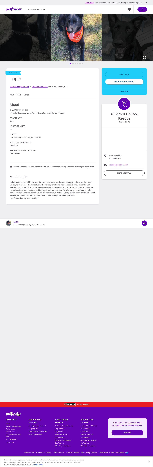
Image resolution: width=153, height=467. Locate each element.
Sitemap (48, 453)
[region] (76, 461)
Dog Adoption (59, 429)
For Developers (11, 439)
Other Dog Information (63, 446)
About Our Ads (103, 453)
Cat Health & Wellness (88, 440)
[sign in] (142, 9)
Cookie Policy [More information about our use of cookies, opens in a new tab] (38, 464)
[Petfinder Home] (14, 9)
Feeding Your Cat (87, 434)
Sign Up (127, 433)
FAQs (8, 423)
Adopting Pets (33, 429)
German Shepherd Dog (19, 87)
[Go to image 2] (73, 63)
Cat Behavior (85, 437)
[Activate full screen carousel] (144, 57)
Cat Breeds (84, 431)
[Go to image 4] (77, 63)
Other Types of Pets (35, 434)
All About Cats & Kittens (89, 426)
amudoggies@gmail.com (118, 165)
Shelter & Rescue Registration (33, 453)
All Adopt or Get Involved (37, 426)
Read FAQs (124, 74)
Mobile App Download (13, 426)
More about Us (124, 173)
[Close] (149, 461)
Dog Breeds (59, 431)
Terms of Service (58, 453)
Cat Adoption (85, 429)
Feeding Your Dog (61, 434)
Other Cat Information (88, 446)
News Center (10, 432)
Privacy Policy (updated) (89, 453)
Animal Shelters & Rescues (37, 431)
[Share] (144, 223)
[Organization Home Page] (124, 104)
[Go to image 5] (80, 63)
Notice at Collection (72, 453)
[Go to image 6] (82, 63)
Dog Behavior (60, 437)
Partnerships (10, 429)
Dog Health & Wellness (63, 440)
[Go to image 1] (70, 63)
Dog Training (59, 443)
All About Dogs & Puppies (64, 426)
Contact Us (10, 442)
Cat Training (85, 443)
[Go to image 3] (75, 63)
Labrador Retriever (40, 87)
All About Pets (35, 9)
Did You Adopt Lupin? (124, 82)
